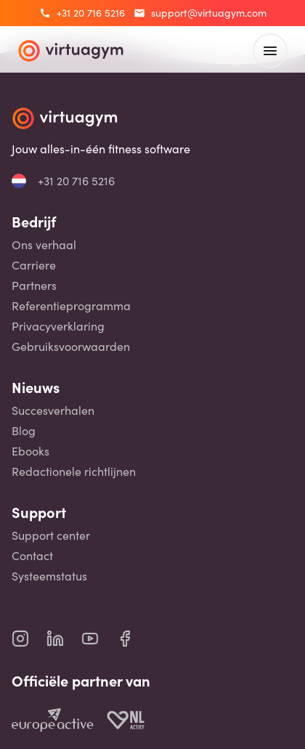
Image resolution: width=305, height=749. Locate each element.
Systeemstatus (49, 576)
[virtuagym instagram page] (29, 638)
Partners (34, 285)
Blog (24, 431)
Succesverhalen (53, 410)
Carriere (34, 265)
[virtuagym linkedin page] (63, 638)
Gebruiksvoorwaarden (71, 346)
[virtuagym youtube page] (98, 638)
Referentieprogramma (71, 306)
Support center (51, 535)
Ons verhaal (44, 245)
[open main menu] (270, 50)
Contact (32, 555)
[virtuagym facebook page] (133, 638)
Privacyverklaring (58, 326)
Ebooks (30, 451)
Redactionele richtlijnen (74, 471)
